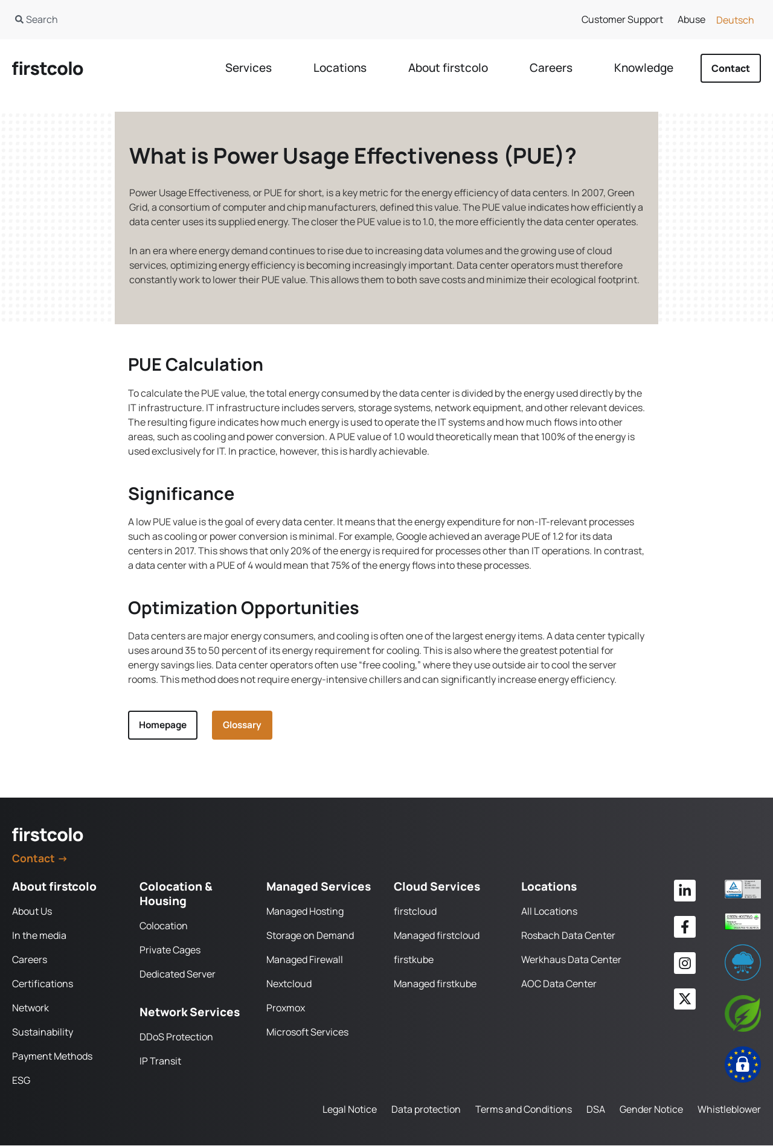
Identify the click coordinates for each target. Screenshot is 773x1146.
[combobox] (185, 19)
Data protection (426, 1109)
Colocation (164, 926)
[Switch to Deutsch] (735, 19)
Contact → (40, 858)
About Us (32, 911)
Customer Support (622, 19)
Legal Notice (349, 1109)
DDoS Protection (176, 1037)
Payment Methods (52, 1056)
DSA (595, 1109)
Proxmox (285, 1008)
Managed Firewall (304, 960)
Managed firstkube (435, 984)
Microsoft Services (307, 1032)
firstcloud (415, 911)
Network (30, 1008)
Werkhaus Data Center (571, 960)
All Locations (549, 911)
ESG (21, 1080)
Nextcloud (289, 984)
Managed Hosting (305, 911)
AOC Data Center (559, 984)
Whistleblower (729, 1109)
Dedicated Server (178, 974)
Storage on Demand (310, 936)
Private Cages (170, 950)
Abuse (691, 19)
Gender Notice (651, 1109)
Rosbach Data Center (568, 936)
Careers (29, 960)
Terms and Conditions (523, 1109)
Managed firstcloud (437, 936)
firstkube (414, 960)
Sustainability (42, 1032)
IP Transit (160, 1061)
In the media (39, 936)
